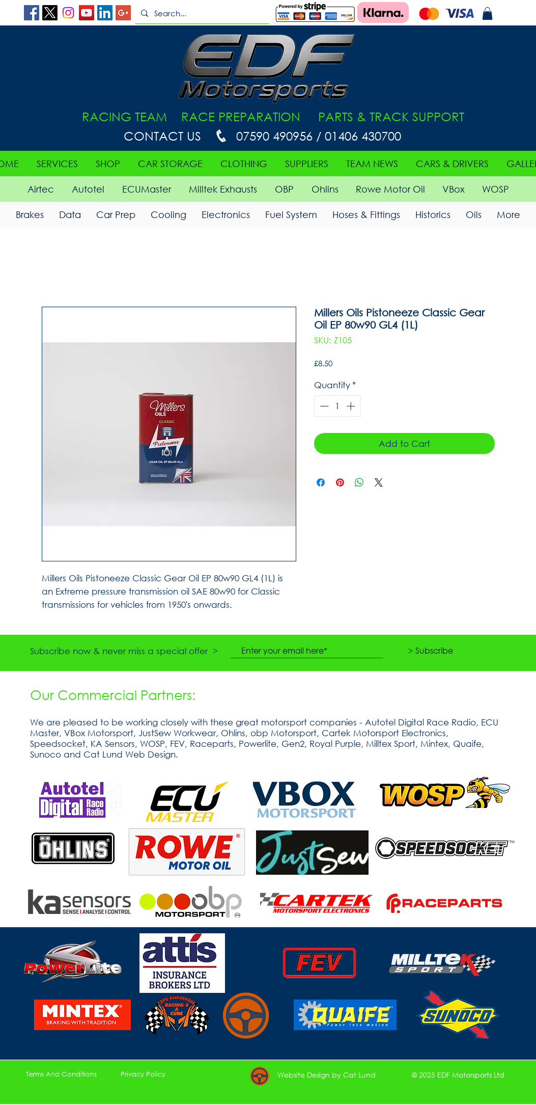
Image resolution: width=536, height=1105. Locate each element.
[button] (487, 13)
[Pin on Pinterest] (340, 482)
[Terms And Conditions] (61, 1074)
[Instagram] (68, 12)
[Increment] (351, 406)
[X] (50, 12)
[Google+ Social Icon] (123, 12)
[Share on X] (379, 482)
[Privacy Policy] (143, 1074)
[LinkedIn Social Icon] (104, 12)
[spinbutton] (337, 406)
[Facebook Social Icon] (31, 12)
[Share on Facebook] (321, 482)
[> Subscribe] (430, 650)
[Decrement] (323, 406)
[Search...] (201, 13)
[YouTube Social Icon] (86, 12)
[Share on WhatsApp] (359, 482)
